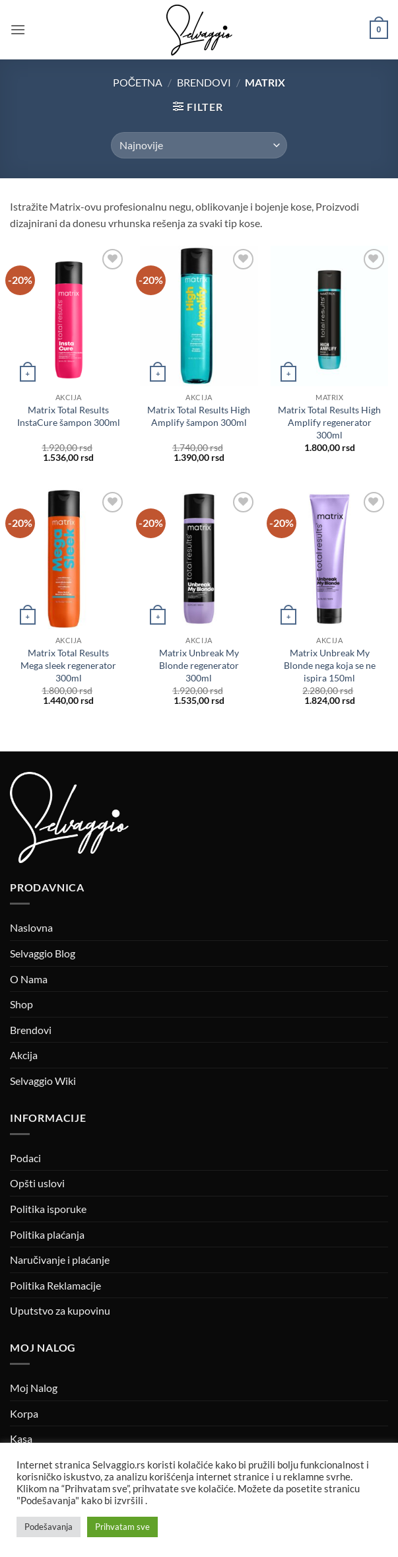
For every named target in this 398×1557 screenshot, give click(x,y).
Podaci (25, 1158)
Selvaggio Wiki (43, 1080)
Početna (138, 82)
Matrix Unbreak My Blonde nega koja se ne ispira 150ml (330, 665)
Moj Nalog (33, 1387)
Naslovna (31, 927)
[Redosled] (199, 145)
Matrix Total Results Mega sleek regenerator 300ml (68, 665)
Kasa (21, 1438)
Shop (21, 1004)
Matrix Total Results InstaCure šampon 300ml (68, 416)
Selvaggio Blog (42, 953)
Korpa (24, 1413)
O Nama (29, 979)
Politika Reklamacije (55, 1285)
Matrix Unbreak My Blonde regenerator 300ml (199, 665)
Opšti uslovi (37, 1183)
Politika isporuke (48, 1208)
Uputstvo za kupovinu (60, 1310)
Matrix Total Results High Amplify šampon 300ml (198, 416)
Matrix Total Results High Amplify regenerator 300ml (329, 422)
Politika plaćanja (47, 1234)
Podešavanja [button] (48, 1526)
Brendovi (204, 82)
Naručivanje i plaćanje (60, 1259)
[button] (18, 29)
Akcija (24, 1055)
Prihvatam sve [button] (122, 1526)
